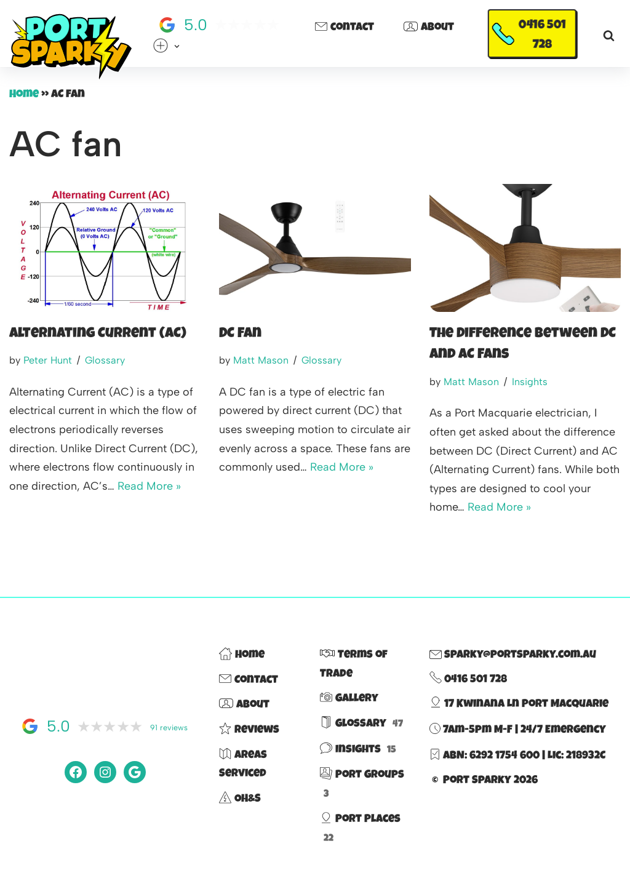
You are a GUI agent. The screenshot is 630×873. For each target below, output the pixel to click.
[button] (177, 46)
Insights (530, 382)
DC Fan (240, 334)
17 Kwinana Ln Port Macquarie (518, 704)
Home (24, 94)
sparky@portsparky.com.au (512, 655)
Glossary (105, 360)
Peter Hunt (47, 360)
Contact (344, 28)
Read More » (149, 486)
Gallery (349, 698)
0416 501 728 (542, 36)
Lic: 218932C (576, 756)
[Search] (609, 35)
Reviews (249, 730)
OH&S (240, 799)
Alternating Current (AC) (97, 334)
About (429, 28)
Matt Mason (261, 360)
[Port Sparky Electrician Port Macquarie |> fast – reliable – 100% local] (70, 47)
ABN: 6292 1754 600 (491, 756)
